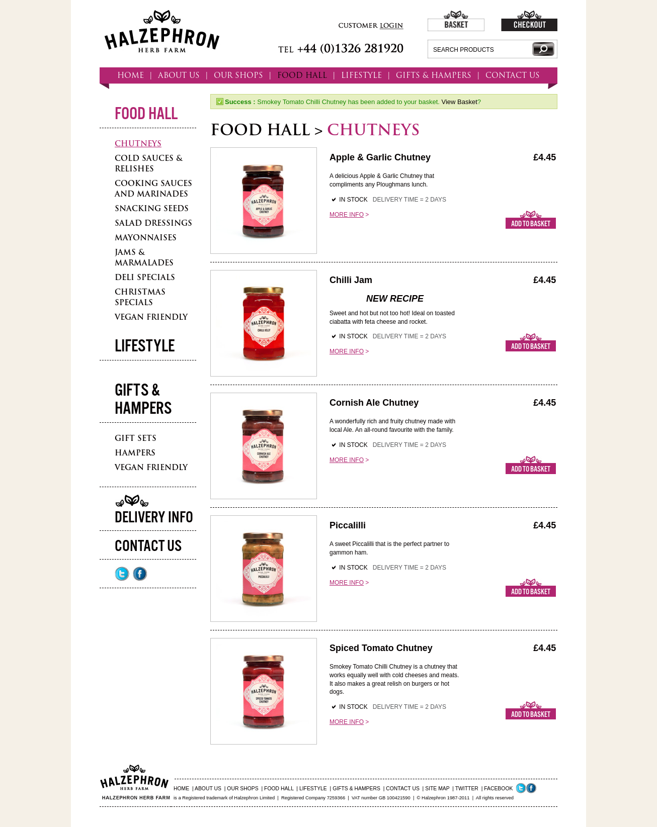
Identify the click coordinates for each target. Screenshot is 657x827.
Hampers (135, 452)
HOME (130, 75)
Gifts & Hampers (143, 400)
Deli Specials (145, 277)
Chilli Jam (351, 280)
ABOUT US (179, 75)
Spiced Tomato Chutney (381, 648)
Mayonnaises (146, 237)
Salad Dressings (153, 223)
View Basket (459, 102)
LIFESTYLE (361, 75)
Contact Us (148, 547)
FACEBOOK (498, 788)
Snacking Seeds (152, 208)
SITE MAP (437, 788)
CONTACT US (512, 75)
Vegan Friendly (151, 317)
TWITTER (466, 788)
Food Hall (146, 114)
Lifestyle (145, 346)
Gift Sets (135, 438)
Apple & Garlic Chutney (380, 157)
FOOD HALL (302, 75)
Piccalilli (348, 525)
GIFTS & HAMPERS (433, 75)
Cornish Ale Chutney (374, 403)
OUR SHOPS (238, 75)
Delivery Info (154, 518)
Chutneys (138, 143)
